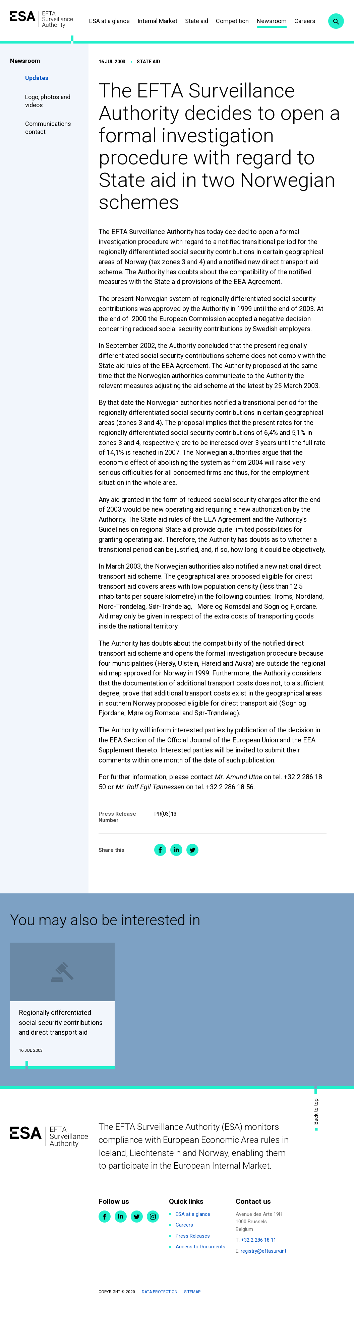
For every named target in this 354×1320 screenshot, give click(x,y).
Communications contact (48, 140)
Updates (36, 90)
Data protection (159, 1306)
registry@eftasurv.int (263, 1265)
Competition (261, 18)
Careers (333, 18)
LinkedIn (121, 1231)
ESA (49, 17)
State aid (225, 18)
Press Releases (193, 1250)
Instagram (153, 1231)
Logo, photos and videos (47, 114)
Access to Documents (200, 1261)
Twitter (137, 1231)
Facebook (105, 1231)
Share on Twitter (192, 863)
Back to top (316, 1126)
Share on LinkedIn (176, 863)
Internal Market (186, 18)
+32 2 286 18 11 (258, 1255)
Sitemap (192, 1306)
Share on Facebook (160, 863)
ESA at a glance (138, 18)
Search (335, 39)
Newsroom (300, 18)
